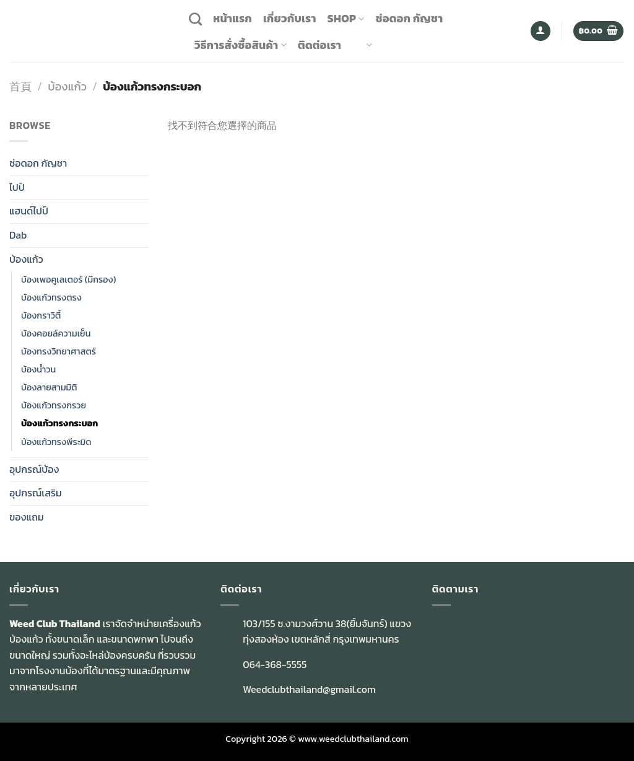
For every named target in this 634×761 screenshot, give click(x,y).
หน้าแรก (232, 19)
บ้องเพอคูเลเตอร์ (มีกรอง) (68, 279)
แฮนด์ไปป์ (28, 210)
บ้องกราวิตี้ (41, 315)
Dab (18, 234)
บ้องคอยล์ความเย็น (55, 333)
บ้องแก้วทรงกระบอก (59, 423)
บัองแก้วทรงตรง (51, 297)
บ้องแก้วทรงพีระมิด (56, 442)
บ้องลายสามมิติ (49, 387)
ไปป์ (17, 187)
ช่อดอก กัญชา (409, 19)
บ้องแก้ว (67, 86)
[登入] (540, 31)
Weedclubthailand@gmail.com (309, 689)
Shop (346, 19)
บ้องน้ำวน (38, 369)
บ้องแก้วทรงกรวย (53, 405)
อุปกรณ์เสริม (35, 492)
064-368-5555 (274, 664)
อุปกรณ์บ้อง (34, 469)
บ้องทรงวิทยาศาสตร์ (58, 351)
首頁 (20, 86)
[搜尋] (195, 19)
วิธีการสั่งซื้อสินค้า (240, 45)
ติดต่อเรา (319, 45)
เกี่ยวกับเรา (289, 19)
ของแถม (26, 516)
